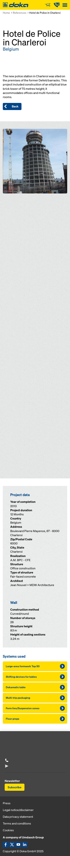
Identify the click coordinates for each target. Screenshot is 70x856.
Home (6, 12)
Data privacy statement (18, 817)
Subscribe (14, 787)
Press (6, 803)
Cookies (8, 830)
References (19, 12)
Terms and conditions (17, 823)
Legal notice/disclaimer (18, 810)
